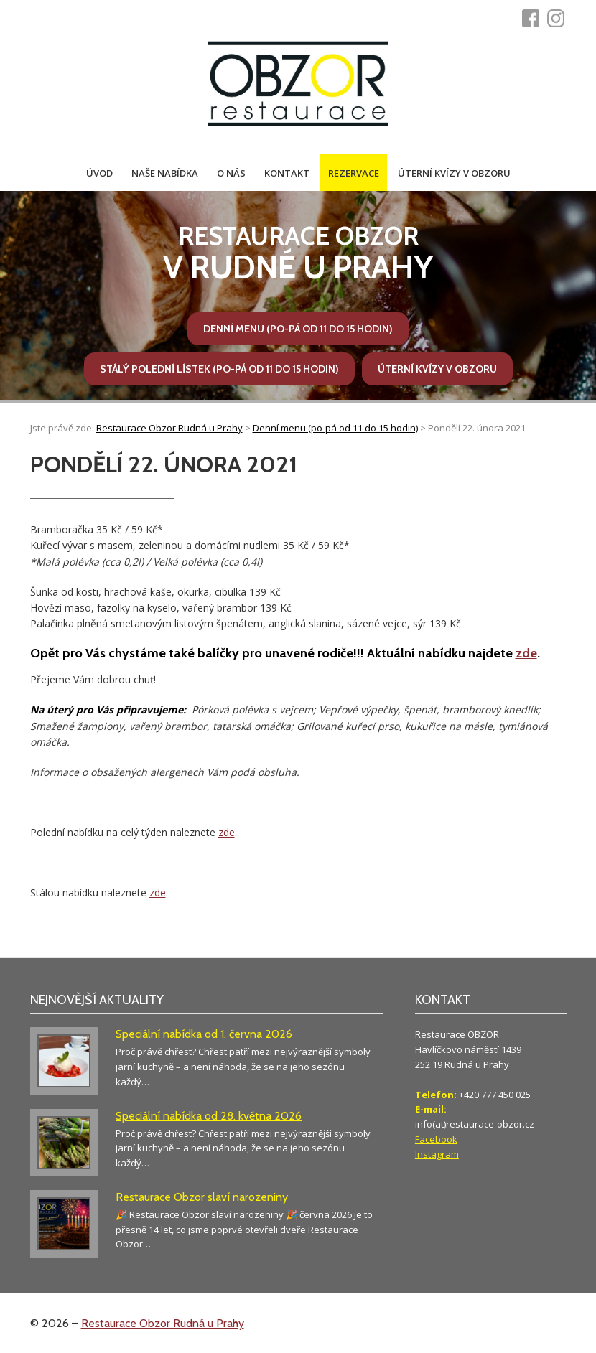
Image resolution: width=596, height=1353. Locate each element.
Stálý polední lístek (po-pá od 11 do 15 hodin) (219, 368)
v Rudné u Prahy (298, 253)
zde (526, 653)
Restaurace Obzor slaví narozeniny (202, 1197)
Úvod (99, 173)
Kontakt (286, 173)
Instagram (437, 1154)
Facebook (436, 1139)
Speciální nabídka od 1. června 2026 (204, 1034)
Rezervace (353, 173)
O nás (231, 173)
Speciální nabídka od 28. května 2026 (209, 1116)
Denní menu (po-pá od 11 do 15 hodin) (298, 328)
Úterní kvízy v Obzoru (454, 173)
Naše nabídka (164, 173)
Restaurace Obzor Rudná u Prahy (162, 1323)
